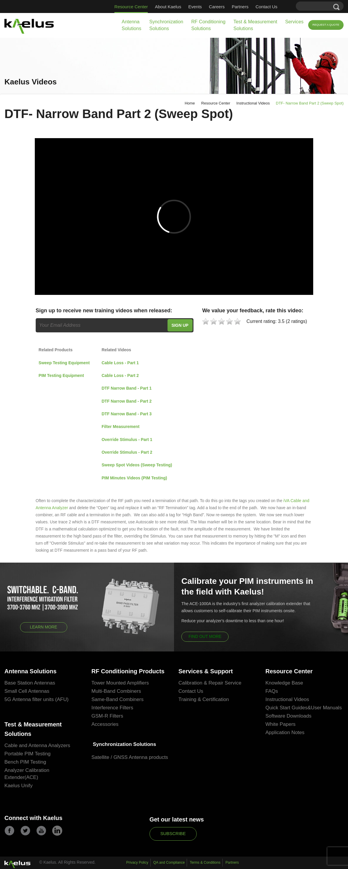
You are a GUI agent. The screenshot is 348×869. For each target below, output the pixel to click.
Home (190, 103)
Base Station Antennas (29, 683)
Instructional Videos (253, 103)
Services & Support (205, 671)
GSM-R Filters (107, 716)
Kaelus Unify (18, 785)
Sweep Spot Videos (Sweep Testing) (136, 465)
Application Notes (284, 732)
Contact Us (266, 6)
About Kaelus (168, 6)
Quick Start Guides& (288, 707)
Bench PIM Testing (25, 762)
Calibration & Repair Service (210, 683)
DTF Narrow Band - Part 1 (126, 388)
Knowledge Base (284, 683)
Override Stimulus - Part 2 (126, 452)
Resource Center (131, 6)
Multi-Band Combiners (116, 691)
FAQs (271, 691)
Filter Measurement (120, 426)
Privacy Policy (137, 862)
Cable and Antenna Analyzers (37, 745)
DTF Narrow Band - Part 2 (126, 401)
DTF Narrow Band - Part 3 (126, 413)
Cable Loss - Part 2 (120, 375)
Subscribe (173, 833)
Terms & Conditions (205, 862)
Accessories (105, 724)
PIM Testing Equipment (61, 375)
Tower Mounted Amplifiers (120, 683)
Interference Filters (112, 707)
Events (195, 6)
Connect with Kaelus (33, 818)
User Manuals (326, 707)
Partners (240, 6)
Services (294, 21)
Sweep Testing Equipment (64, 362)
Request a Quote (325, 24)
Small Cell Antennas (26, 691)
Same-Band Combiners (117, 699)
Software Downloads (288, 716)
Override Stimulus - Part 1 (126, 439)
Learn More (43, 627)
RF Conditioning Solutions (208, 25)
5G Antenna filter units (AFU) (36, 699)
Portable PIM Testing (27, 754)
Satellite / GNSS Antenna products (129, 757)
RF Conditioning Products (128, 671)
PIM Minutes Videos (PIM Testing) (134, 478)
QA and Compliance (169, 862)
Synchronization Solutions (166, 25)
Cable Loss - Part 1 (120, 362)
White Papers (280, 724)
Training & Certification (203, 699)
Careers (216, 6)
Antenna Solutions (132, 25)
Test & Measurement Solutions (255, 25)
